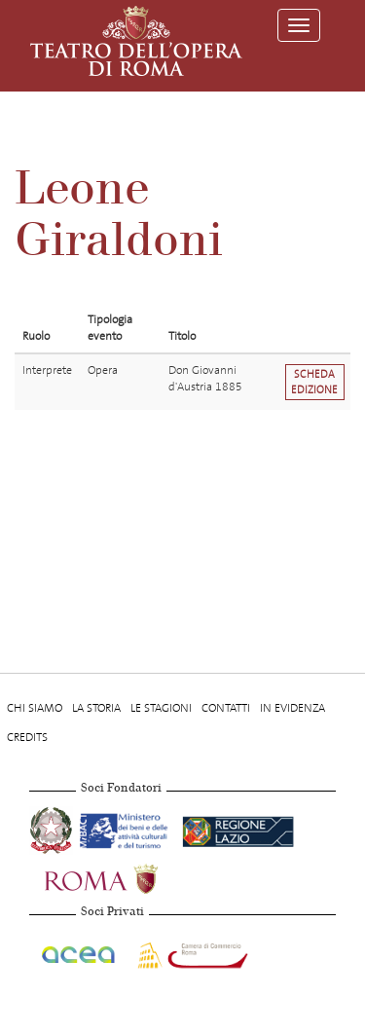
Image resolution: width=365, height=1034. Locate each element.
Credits (27, 737)
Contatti (225, 708)
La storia (96, 708)
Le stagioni (161, 708)
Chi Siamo (34, 708)
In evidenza (292, 708)
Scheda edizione (314, 381)
